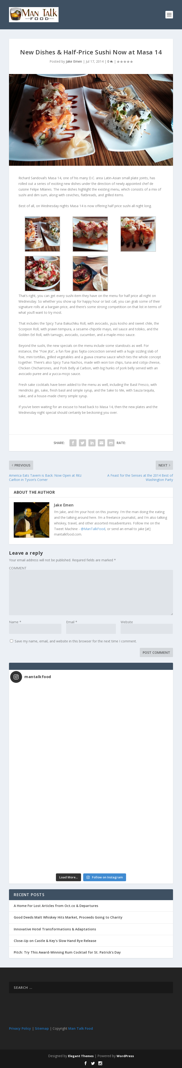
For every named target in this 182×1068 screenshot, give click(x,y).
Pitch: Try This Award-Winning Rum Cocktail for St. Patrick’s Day (67, 952)
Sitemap (42, 1028)
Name (15, 622)
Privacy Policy (20, 1028)
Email (71, 622)
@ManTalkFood (93, 529)
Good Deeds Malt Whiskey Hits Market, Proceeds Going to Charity (68, 917)
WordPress (125, 1056)
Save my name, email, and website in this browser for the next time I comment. (76, 641)
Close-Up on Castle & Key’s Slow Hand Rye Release (55, 940)
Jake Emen (74, 61)
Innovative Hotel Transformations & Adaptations (55, 929)
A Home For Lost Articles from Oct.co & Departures (56, 905)
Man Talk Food (80, 1028)
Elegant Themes (81, 1056)
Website (127, 622)
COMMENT (18, 568)
